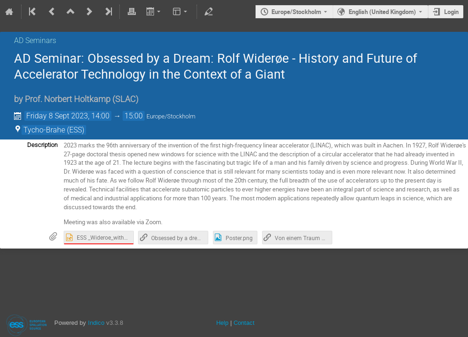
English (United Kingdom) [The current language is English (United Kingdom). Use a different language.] (382, 11)
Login (451, 11)
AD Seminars (35, 40)
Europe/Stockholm (296, 11)
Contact (244, 323)
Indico (96, 323)
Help (222, 323)
